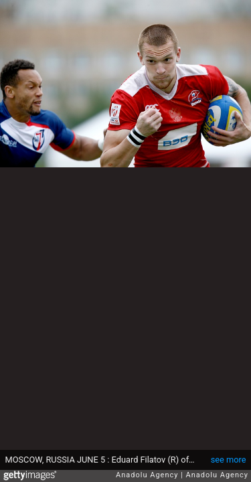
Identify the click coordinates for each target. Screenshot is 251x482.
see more (228, 460)
